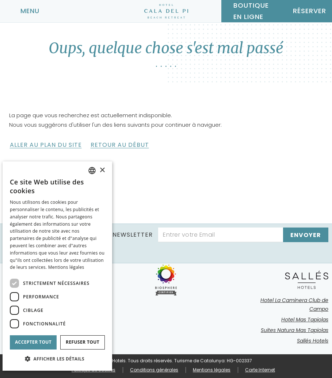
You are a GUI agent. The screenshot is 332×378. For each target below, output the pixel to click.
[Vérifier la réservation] (304, 11)
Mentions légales (211, 370)
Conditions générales (154, 370)
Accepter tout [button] (33, 342)
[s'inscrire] (305, 235)
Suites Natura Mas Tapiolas (294, 330)
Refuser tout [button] (82, 342)
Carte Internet (260, 370)
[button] (57, 358)
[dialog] (57, 266)
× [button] (102, 170)
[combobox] (92, 170)
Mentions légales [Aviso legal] (66, 267)
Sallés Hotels (312, 340)
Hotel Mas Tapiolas (304, 319)
